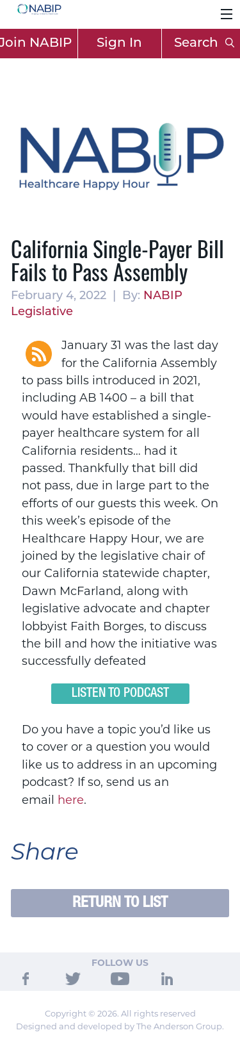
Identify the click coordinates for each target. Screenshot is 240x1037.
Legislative (42, 312)
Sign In (119, 43)
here (71, 800)
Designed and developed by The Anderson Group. (120, 1026)
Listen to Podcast (120, 693)
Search (204, 43)
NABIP (162, 296)
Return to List (120, 903)
